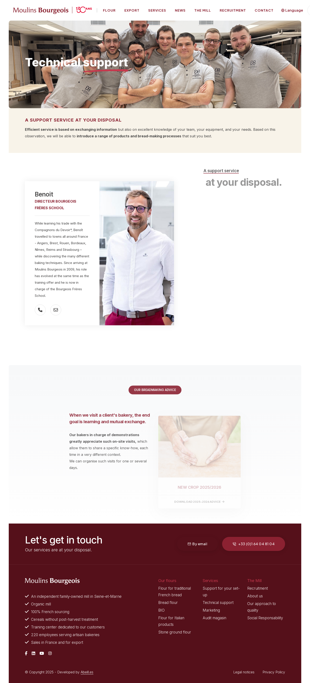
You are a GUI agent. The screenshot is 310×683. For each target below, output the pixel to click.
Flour (109, 10)
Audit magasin (214, 618)
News (180, 10)
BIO (161, 610)
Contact (264, 10)
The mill (202, 10)
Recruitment (233, 10)
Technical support (218, 602)
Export (131, 10)
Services (157, 10)
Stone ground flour (174, 632)
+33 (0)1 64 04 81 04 (254, 543)
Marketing (211, 610)
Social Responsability (265, 618)
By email (197, 543)
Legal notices (243, 672)
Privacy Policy (274, 672)
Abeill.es (87, 672)
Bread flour (168, 602)
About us (255, 596)
